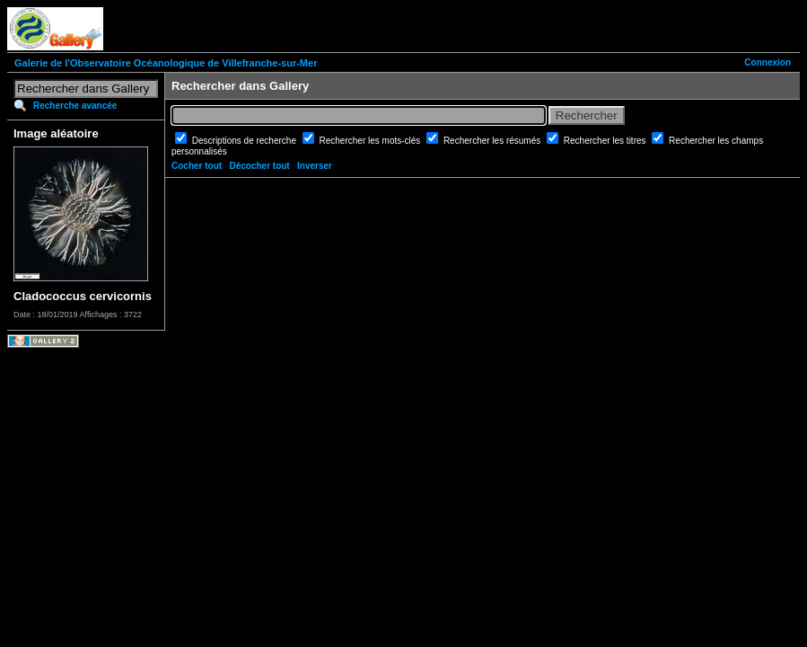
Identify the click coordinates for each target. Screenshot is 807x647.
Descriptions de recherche (245, 141)
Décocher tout (259, 166)
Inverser (314, 166)
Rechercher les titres (606, 141)
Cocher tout (196, 166)
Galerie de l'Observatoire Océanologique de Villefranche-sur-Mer (165, 63)
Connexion (767, 62)
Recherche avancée (75, 106)
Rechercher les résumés (493, 141)
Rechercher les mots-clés (372, 141)
